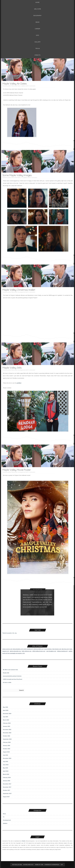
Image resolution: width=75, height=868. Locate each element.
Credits (37, 55)
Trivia (37, 48)
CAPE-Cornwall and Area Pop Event (12, 679)
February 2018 (7, 777)
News (37, 22)
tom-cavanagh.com (12, 653)
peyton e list (21, 653)
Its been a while (7, 682)
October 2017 (6, 790)
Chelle (23, 841)
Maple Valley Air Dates (14, 83)
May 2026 (5, 707)
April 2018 (5, 771)
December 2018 (7, 758)
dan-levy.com (65, 649)
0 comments (31, 86)
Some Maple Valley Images (17, 175)
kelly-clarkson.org (26, 651)
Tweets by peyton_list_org (9, 633)
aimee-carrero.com (7, 649)
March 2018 (6, 774)
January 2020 (6, 745)
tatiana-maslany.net (62, 651)
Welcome (37, 9)
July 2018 (5, 761)
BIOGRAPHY (38, 15)
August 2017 (6, 796)
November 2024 (7, 713)
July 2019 (5, 755)
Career (37, 28)
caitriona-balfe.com (38, 649)
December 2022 (7, 729)
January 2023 (6, 726)
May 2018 (5, 767)
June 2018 (5, 764)
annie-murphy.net (28, 649)
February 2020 (7, 742)
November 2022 (7, 732)
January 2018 (6, 780)
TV (21, 177)
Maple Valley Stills (12, 367)
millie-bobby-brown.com (38, 651)
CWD (42, 864)
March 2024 (6, 720)
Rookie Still (6, 672)
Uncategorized (21, 292)
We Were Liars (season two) (10, 669)
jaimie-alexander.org (15, 651)
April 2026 (5, 710)
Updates (23, 86)
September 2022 (7, 739)
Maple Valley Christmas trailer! (18, 289)
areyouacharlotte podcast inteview (12, 676)
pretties (19, 383)
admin (9, 86)
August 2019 (6, 751)
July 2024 (5, 716)
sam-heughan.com (51, 651)
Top (62, 864)
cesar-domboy (48, 649)
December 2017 (7, 783)
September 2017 (7, 793)
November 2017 (7, 787)
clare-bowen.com (56, 649)
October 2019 (6, 748)
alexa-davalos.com (18, 649)
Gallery (38, 42)
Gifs (37, 35)
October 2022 (6, 736)
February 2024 (7, 723)
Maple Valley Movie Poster (16, 469)
